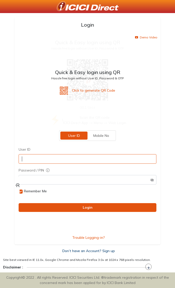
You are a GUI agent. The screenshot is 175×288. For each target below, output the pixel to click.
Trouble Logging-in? (88, 237)
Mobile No (101, 135)
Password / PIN (34, 170)
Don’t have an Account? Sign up (88, 251)
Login (88, 207)
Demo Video (146, 37)
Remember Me (35, 191)
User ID (74, 135)
